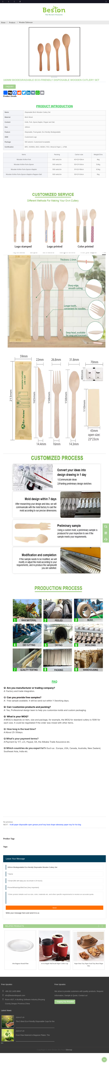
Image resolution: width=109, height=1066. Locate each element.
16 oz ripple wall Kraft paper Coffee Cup (54, 963)
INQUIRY (10, 87)
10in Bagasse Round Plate (20, 963)
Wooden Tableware (26, 22)
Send (54, 908)
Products (12, 23)
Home (3, 23)
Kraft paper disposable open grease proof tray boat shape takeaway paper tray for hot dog (45, 825)
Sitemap (69, 1050)
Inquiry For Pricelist (65, 1002)
